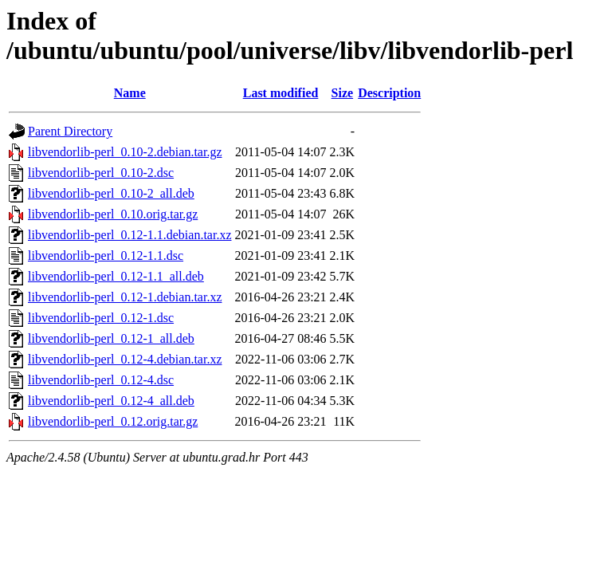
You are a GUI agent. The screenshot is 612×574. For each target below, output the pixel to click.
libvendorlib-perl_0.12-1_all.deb (111, 338)
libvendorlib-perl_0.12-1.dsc (101, 317)
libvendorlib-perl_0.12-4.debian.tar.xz (125, 359)
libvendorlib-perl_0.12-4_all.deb (111, 400)
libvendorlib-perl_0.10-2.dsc (101, 172)
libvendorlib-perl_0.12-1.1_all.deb (116, 276)
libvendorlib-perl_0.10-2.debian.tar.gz (125, 152)
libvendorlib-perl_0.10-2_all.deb (111, 193)
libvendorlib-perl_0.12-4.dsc (101, 380)
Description (389, 93)
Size (343, 93)
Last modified (281, 93)
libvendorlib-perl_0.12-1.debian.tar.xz (125, 297)
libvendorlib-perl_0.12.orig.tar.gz (113, 421)
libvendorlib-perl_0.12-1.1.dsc (105, 255)
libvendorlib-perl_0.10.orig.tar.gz (113, 214)
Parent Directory (70, 131)
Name (130, 93)
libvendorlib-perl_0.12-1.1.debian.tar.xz (129, 235)
